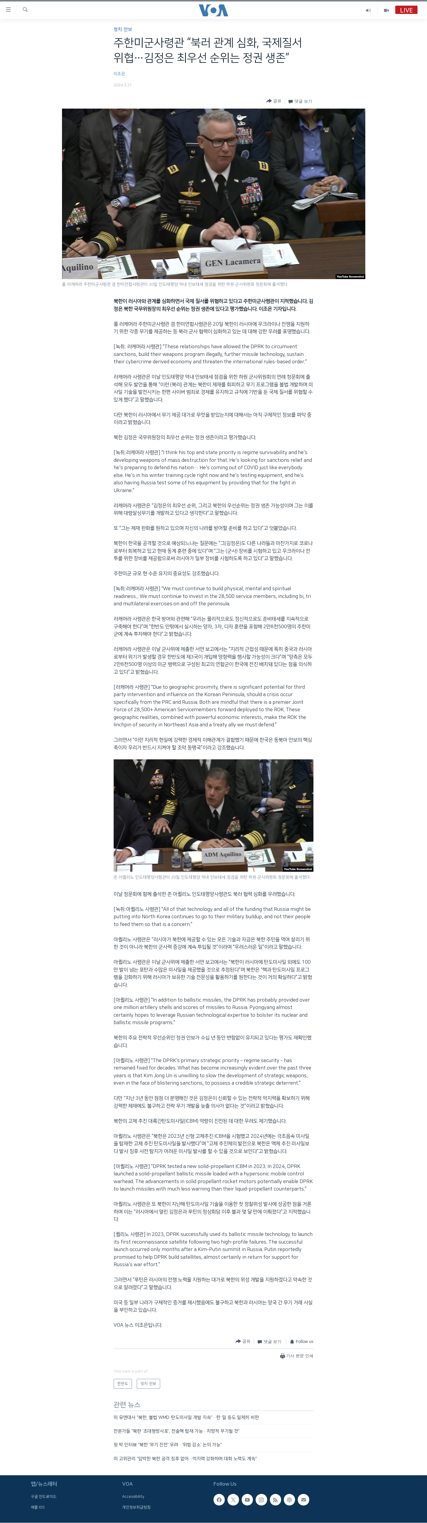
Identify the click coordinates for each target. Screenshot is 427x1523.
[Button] (273, 101)
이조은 (119, 73)
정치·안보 (123, 29)
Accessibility (133, 1497)
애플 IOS (38, 1507)
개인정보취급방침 (136, 1507)
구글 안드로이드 (44, 1497)
